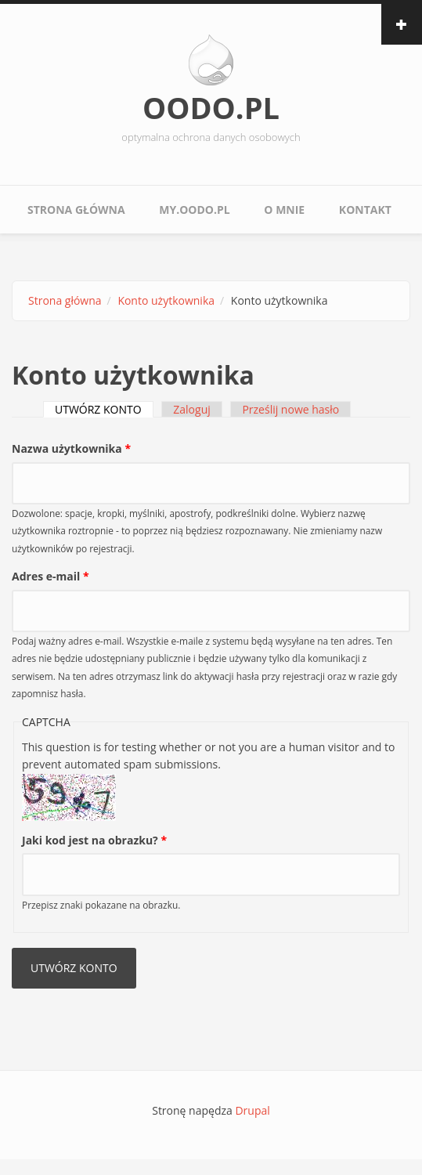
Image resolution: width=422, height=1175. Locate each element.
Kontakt (365, 209)
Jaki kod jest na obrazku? (94, 840)
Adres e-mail (50, 576)
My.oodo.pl (194, 209)
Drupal (252, 1110)
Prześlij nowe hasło (290, 409)
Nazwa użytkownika (71, 448)
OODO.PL (211, 107)
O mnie (284, 209)
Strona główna (76, 209)
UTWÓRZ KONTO (104, 409)
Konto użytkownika (166, 300)
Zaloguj (191, 409)
